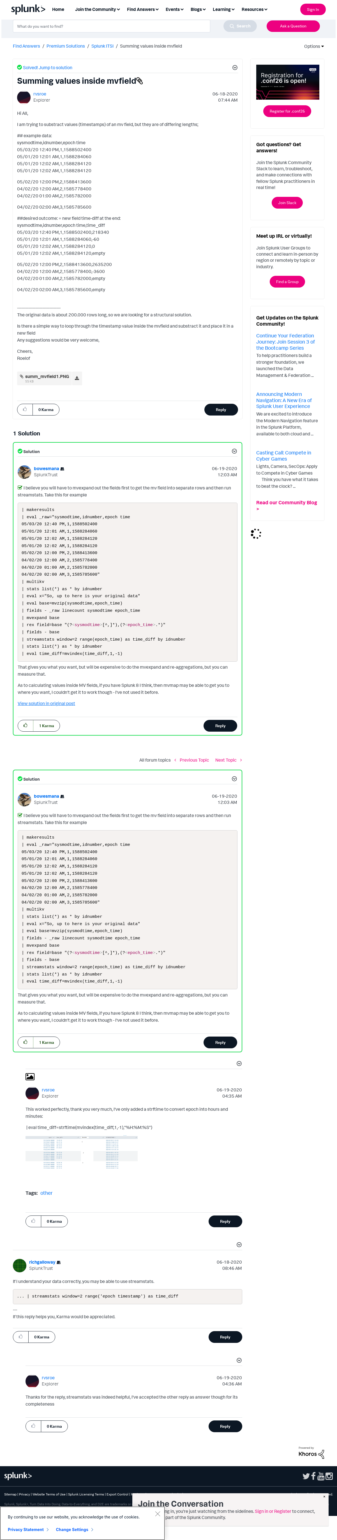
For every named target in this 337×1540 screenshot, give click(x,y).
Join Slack (287, 202)
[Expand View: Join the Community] (118, 8)
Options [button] (310, 46)
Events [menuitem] (173, 9)
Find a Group (287, 281)
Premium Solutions (66, 46)
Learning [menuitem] (222, 9)
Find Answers (26, 46)
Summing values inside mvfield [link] (151, 46)
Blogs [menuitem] (196, 9)
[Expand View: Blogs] (204, 8)
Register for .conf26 (287, 111)
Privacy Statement (26, 1529)
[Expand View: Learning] (233, 8)
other (46, 1216)
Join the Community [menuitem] (95, 9)
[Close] (157, 1513)
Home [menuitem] (58, 9)
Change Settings (72, 1529)
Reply (221, 409)
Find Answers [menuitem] (141, 9)
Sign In (313, 9)
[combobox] (135, 26)
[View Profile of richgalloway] (42, 1285)
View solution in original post (46, 715)
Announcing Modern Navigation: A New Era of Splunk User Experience (284, 400)
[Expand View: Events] (182, 8)
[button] (234, 68)
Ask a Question (293, 26)
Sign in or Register (273, 1511)
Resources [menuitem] (253, 9)
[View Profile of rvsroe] (39, 94)
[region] (82, 1523)
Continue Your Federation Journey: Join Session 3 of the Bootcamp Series (285, 341)
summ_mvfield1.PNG (47, 376)
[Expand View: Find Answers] (157, 8)
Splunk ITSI (102, 46)
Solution (31, 451)
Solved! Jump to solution (47, 67)
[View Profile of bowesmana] (46, 468)
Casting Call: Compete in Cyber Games (283, 455)
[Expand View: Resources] (266, 8)
